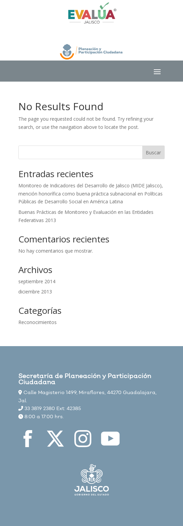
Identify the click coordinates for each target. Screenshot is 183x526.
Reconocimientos (37, 322)
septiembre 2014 (36, 281)
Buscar (153, 152)
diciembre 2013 (35, 291)
